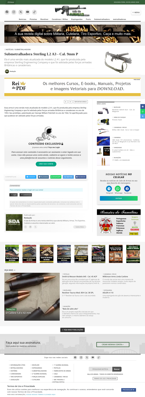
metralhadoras (119, 19)
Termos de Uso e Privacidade (105, 378)
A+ (70, 102)
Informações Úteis (17, 365)
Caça (55, 374)
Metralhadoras (16, 368)
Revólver (44, 19)
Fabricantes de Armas (61, 371)
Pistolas (33, 19)
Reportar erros (81, 102)
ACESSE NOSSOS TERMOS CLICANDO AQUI (40, 394)
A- (65, 102)
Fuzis (88, 19)
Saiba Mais (80, 227)
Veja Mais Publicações (72, 330)
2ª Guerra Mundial (38, 374)
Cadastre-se (26, 195)
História (13, 371)
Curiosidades (15, 374)
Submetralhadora (102, 19)
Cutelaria (35, 380)
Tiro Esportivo (15, 377)
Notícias (22, 19)
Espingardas (77, 19)
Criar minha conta (113, 344)
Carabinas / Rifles (60, 19)
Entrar (10, 2)
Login (13, 195)
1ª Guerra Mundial (60, 365)
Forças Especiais (37, 377)
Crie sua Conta (46, 164)
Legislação (14, 380)
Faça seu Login (54, 147)
